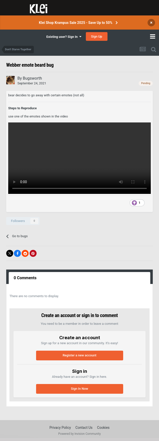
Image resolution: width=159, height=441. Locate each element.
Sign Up (96, 36)
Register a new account (80, 355)
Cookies (103, 428)
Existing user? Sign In (63, 37)
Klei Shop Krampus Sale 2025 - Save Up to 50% (75, 23)
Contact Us (84, 428)
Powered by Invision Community (79, 434)
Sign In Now (79, 388)
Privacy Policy (60, 428)
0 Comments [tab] (25, 278)
